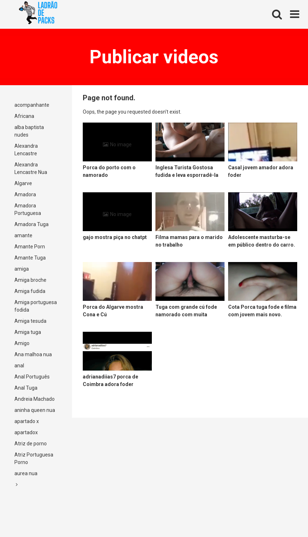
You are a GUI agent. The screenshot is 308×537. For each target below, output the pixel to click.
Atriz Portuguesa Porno (33, 458)
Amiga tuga (27, 332)
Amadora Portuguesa (27, 209)
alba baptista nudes (29, 131)
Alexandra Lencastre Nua (30, 168)
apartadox (26, 432)
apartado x (26, 421)
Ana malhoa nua (33, 354)
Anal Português (32, 377)
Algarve (23, 183)
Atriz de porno (30, 443)
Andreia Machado (34, 399)
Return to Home (200, 112)
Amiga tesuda (30, 321)
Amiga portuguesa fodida (35, 306)
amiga (21, 269)
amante (23, 235)
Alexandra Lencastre (26, 149)
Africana (24, 116)
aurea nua (25, 473)
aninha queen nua (34, 410)
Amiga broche (30, 280)
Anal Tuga (25, 388)
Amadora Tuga (31, 224)
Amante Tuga (30, 258)
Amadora (25, 194)
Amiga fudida (29, 291)
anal (19, 365)
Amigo (22, 343)
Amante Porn (29, 246)
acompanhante (31, 105)
